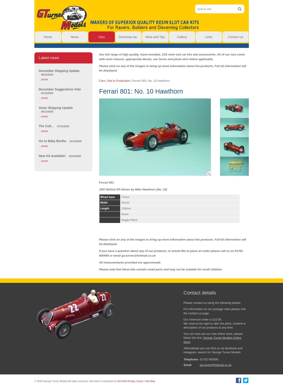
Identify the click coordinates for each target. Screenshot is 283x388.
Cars (102, 80)
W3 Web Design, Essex (130, 381)
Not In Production (119, 80)
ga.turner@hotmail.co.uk (216, 365)
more (44, 79)
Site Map (150, 381)
